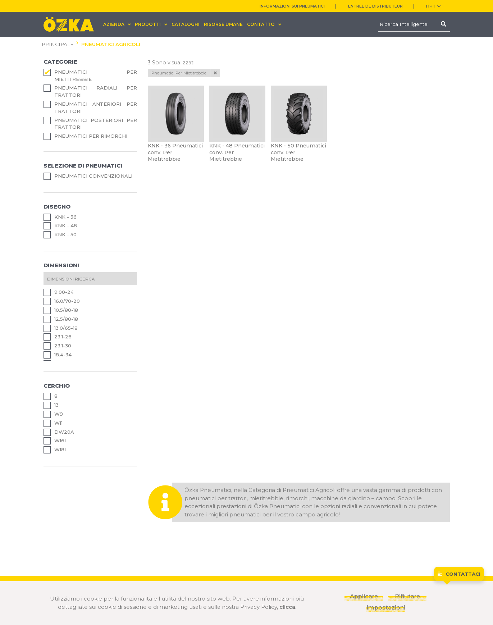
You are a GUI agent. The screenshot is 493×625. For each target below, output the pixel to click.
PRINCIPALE (57, 44)
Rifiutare (407, 596)
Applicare (364, 596)
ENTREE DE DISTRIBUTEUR (375, 6)
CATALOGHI (186, 24)
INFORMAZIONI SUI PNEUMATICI (292, 6)
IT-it (433, 6)
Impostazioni (385, 607)
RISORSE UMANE (223, 24)
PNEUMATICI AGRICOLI (110, 44)
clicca (287, 606)
